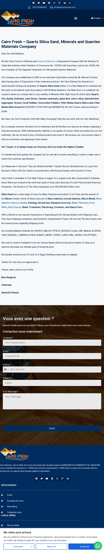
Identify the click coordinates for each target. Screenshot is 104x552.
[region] (52, 540)
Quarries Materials (47, 61)
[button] (75, 18)
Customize (18, 546)
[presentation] (24, 419)
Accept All (84, 546)
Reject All (51, 546)
